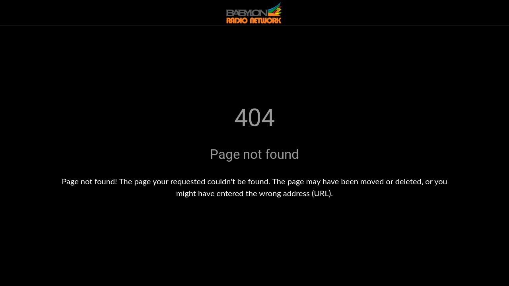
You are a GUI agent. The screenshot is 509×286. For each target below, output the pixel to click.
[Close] (12, 12)
